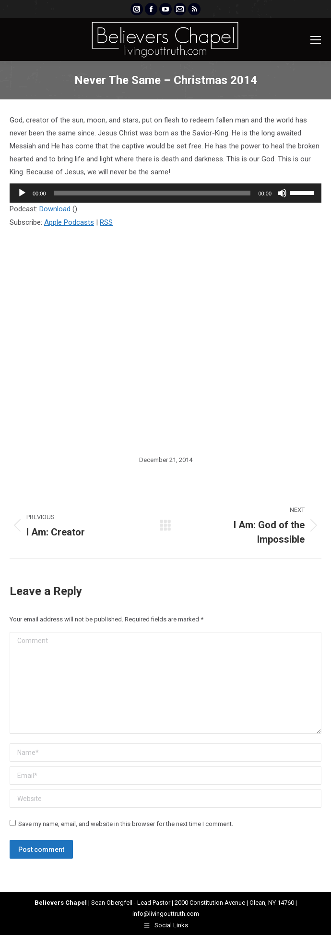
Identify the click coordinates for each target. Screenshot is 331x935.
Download (55, 209)
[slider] (152, 193)
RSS (106, 222)
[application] (165, 193)
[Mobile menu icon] (315, 40)
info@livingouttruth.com (165, 913)
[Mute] (282, 193)
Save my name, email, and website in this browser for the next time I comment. (125, 823)
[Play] (22, 193)
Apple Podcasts (69, 222)
